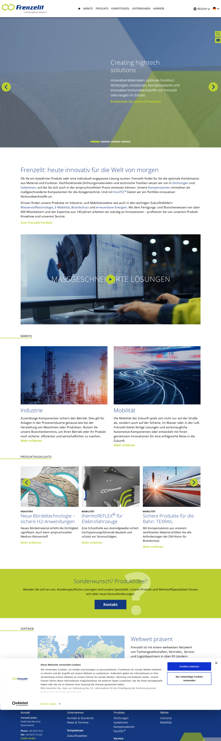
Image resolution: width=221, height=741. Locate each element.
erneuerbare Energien (111, 207)
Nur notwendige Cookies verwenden (189, 709)
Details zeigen (48, 735)
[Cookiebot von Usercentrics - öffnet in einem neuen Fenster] (20, 735)
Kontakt (110, 604)
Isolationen (28, 187)
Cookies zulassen (189, 697)
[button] (86, 8)
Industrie (32, 410)
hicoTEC (120, 192)
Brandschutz (80, 207)
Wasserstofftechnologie (37, 207)
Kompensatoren (159, 187)
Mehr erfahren (31, 441)
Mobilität (124, 410)
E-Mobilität (62, 207)
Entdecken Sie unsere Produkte (136, 101)
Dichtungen (180, 183)
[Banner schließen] (216, 694)
